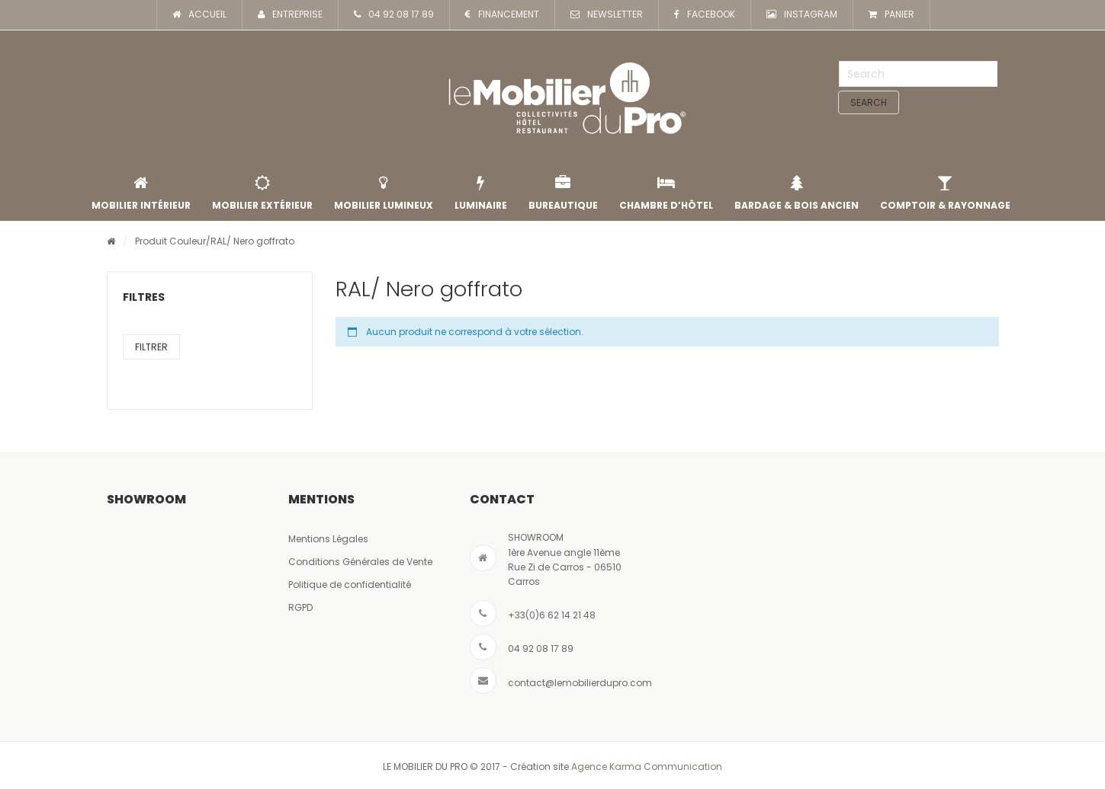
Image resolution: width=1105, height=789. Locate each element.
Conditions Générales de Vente (360, 561)
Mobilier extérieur (262, 193)
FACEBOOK (704, 14)
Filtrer (151, 346)
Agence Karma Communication (646, 766)
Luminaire (481, 193)
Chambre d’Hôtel (666, 193)
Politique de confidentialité (349, 584)
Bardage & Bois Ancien (796, 193)
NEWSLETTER (606, 14)
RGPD (300, 607)
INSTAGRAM (801, 14)
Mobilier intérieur (141, 193)
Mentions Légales (328, 538)
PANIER (891, 14)
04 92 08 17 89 (394, 14)
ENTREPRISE (290, 14)
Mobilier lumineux (383, 193)
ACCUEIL (199, 14)
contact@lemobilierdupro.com (580, 682)
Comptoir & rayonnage (945, 193)
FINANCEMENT (502, 14)
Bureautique (563, 193)
